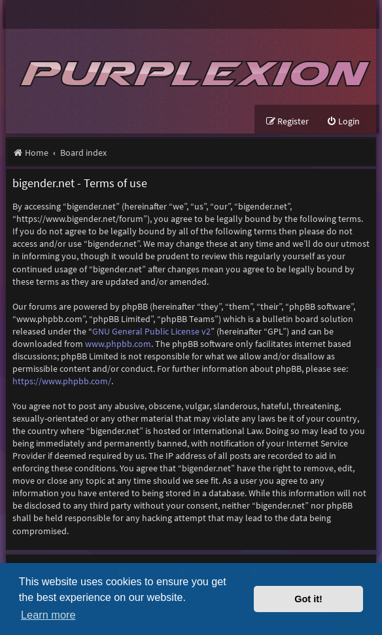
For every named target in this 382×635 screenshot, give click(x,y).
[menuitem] (343, 121)
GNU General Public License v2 (151, 331)
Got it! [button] (308, 599)
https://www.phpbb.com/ (61, 381)
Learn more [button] (48, 615)
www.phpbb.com (118, 344)
